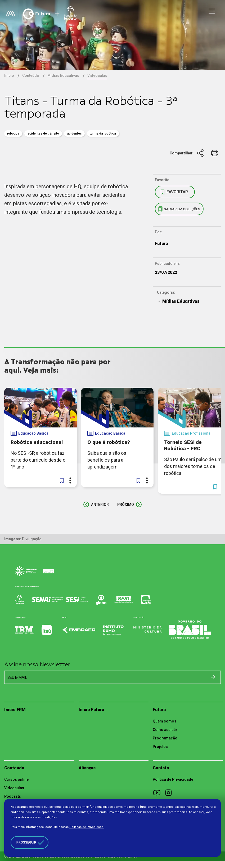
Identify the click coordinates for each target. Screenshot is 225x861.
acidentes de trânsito (43, 133)
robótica (13, 133)
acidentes (74, 133)
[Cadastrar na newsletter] (213, 677)
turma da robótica (103, 133)
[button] (62, 480)
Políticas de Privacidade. (86, 827)
